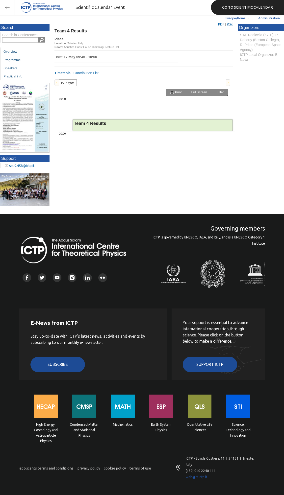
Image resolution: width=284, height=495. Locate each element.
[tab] (68, 82)
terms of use (140, 468)
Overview (10, 51)
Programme (12, 60)
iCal (230, 24)
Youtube (57, 277)
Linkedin (87, 277)
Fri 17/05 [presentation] (68, 83)
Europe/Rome (236, 18)
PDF (221, 24)
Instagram (72, 277)
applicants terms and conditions (46, 468)
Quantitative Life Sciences (199, 427)
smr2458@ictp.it (21, 166)
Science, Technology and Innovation (238, 430)
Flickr (102, 277)
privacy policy (88, 468)
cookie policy (115, 468)
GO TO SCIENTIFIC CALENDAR (247, 7)
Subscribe (58, 364)
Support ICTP (209, 364)
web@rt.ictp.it (196, 477)
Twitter (42, 277)
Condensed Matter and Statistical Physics (84, 430)
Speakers (10, 68)
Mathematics (123, 424)
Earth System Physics (161, 427)
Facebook (27, 277)
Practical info (12, 76)
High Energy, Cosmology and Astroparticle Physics (46, 430)
